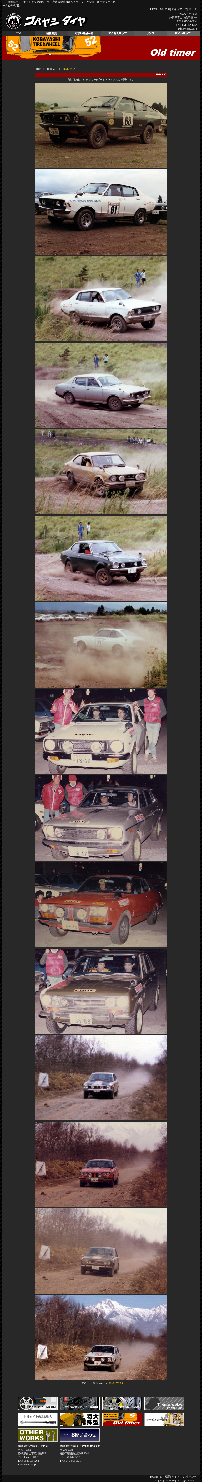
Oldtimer (52, 69)
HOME (154, 9)
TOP (18, 33)
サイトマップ (179, 9)
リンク (192, 9)
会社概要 (165, 9)
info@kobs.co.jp (187, 28)
